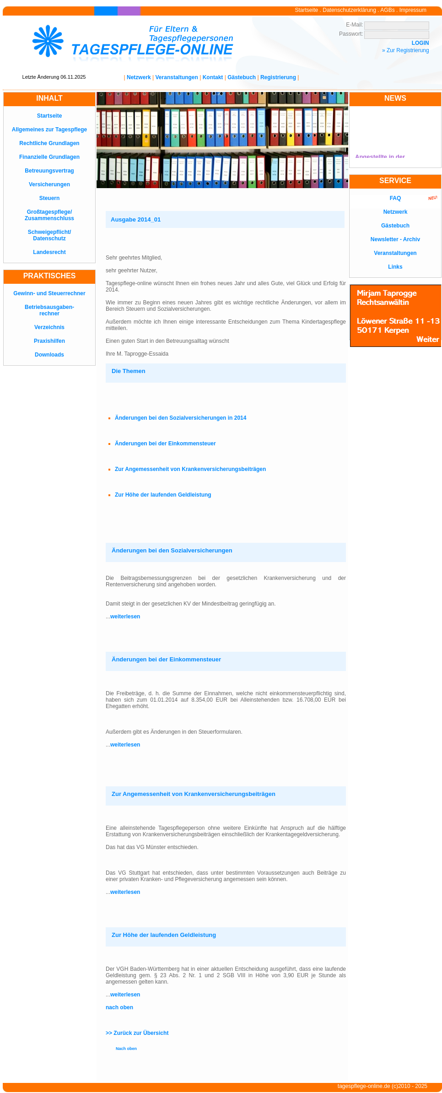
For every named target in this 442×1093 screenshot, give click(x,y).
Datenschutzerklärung (349, 10)
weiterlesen (125, 616)
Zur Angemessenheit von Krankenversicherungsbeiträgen (190, 469)
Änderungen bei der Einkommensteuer (165, 443)
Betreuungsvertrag (49, 171)
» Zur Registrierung (405, 50)
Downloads (49, 355)
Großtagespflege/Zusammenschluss (49, 215)
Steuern (49, 198)
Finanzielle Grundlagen (49, 157)
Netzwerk (139, 77)
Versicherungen (49, 184)
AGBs (387, 10)
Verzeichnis (49, 327)
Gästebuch (241, 77)
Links (395, 267)
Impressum (412, 10)
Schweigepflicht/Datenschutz (49, 235)
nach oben (119, 1007)
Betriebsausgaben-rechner (49, 310)
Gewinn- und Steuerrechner (49, 293)
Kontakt (213, 77)
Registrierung (278, 77)
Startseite (306, 10)
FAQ (395, 198)
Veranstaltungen (177, 77)
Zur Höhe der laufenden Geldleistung (163, 495)
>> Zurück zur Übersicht (137, 1033)
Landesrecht (49, 252)
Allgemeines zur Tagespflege (49, 129)
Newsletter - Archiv (395, 239)
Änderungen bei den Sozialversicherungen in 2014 (180, 418)
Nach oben (126, 1048)
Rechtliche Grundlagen (49, 143)
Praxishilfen (49, 341)
